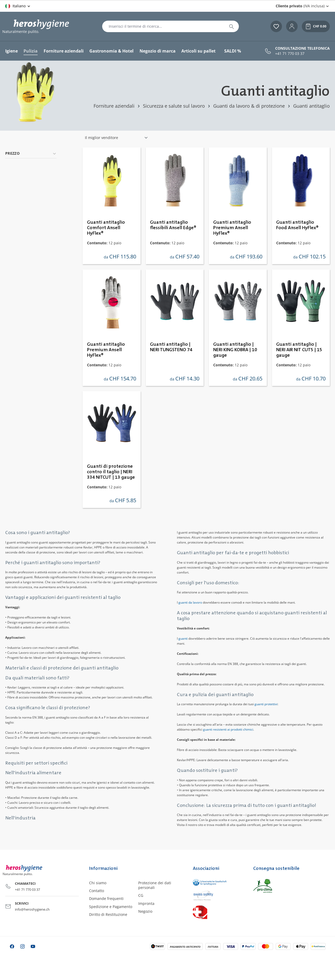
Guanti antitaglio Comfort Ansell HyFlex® (106, 227)
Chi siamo (97, 882)
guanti (183, 638)
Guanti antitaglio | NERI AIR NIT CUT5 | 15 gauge (299, 350)
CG (140, 895)
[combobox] (163, 26)
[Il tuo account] (292, 26)
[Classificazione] (117, 137)
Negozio (145, 911)
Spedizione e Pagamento (110, 906)
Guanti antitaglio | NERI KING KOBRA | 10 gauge (235, 350)
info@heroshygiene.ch (32, 909)
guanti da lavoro (190, 602)
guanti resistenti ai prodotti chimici (228, 729)
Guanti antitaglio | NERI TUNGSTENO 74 (171, 347)
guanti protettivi (266, 704)
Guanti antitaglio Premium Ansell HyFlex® (232, 227)
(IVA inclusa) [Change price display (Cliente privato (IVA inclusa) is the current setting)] (300, 5)
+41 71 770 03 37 (289, 53)
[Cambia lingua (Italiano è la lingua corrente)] (18, 6)
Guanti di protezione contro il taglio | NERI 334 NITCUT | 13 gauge (111, 472)
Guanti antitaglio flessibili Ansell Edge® (173, 225)
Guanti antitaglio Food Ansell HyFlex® (297, 225)
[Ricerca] (231, 26)
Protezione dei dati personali (154, 885)
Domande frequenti (106, 898)
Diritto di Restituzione (108, 914)
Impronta (146, 903)
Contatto (96, 890)
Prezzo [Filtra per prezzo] (30, 153)
